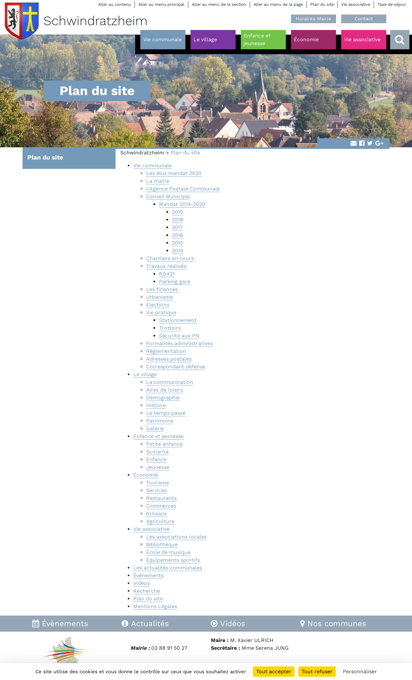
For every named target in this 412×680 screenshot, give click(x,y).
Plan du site (322, 4)
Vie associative (355, 4)
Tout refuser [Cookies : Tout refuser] (317, 671)
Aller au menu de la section (219, 4)
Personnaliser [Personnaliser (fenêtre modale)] (360, 671)
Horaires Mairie (313, 19)
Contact (364, 19)
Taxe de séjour (392, 4)
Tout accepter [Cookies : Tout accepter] (273, 671)
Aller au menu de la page (278, 4)
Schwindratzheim (142, 153)
